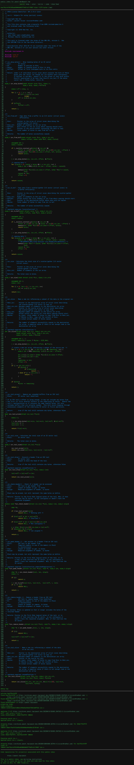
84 (2, 161)
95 (2, 180)
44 (2, 89)
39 (2, 80)
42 (2, 85)
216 (2, 398)
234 (2, 430)
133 (2, 249)
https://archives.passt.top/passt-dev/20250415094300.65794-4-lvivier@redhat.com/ (39, 697)
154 (2, 286)
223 (2, 410)
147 (2, 274)
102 (2, 193)
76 (2, 146)
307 (2, 561)
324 (2, 592)
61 (2, 119)
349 (2, 637)
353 (2, 644)
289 (2, 529)
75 (2, 144)
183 (2, 338)
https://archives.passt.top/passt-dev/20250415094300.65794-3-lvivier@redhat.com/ (39, 700)
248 (2, 455)
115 (2, 216)
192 (2, 355)
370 (2, 674)
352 (2, 642)
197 (2, 364)
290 (2, 531)
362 (2, 660)
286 (2, 523)
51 (2, 101)
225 (2, 414)
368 (2, 671)
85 (2, 162)
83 (2, 159)
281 (2, 515)
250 (2, 459)
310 (2, 567)
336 (2, 613)
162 (2, 301)
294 (2, 538)
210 (2, 387)
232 (2, 426)
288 (2, 527)
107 (2, 202)
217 (2, 400)
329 (2, 601)
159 (2, 295)
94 (2, 179)
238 (2, 437)
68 (2, 132)
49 (2, 98)
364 (2, 664)
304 (2, 556)
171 (2, 317)
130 (2, 243)
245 (2, 450)
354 (2, 646)
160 (2, 297)
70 (2, 136)
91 (2, 173)
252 (2, 462)
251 (2, 461)
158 (2, 294)
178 (2, 329)
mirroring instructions (33, 759)
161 (2, 299)
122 (2, 229)
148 (2, 276)
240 (2, 441)
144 (2, 268)
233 (2, 428)
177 (2, 328)
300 (2, 549)
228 (2, 419)
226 (2, 416)
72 (2, 139)
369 (2, 673)
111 (2, 209)
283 (2, 518)
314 (2, 574)
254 (2, 466)
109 (2, 206)
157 (2, 292)
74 (2, 143)
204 (2, 376)
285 (2, 522)
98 (2, 186)
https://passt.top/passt (28, 702)
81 (2, 155)
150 (2, 279)
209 (2, 385)
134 (2, 250)
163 (2, 303)
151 (2, 281)
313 (2, 572)
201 (2, 371)
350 (2, 638)
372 (2, 678)
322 (2, 588)
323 (2, 590)
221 (2, 407)
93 (2, 177)
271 (2, 497)
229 (2, 421)
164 (2, 304)
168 (2, 312)
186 (2, 344)
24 (2, 53)
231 (2, 425)
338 (2, 617)
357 (2, 651)
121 (2, 227)
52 (2, 103)
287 (2, 525)
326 (2, 595)
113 (2, 213)
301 (2, 550)
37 (2, 76)
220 (2, 405)
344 (2, 628)
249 (2, 457)
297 (2, 543)
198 (2, 365)
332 (2, 606)
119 (2, 224)
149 (2, 277)
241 (2, 443)
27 (2, 58)
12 (2, 31)
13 (2, 33)
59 (2, 116)
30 (2, 64)
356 (2, 649)
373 (2, 680)
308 (2, 563)
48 (2, 96)
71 (2, 137)
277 (2, 507)
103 (2, 195)
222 (2, 409)
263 (2, 482)
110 (2, 207)
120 (2, 225)
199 (2, 367)
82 (2, 157)
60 (2, 118)
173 (2, 321)
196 (2, 362)
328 (2, 599)
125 (2, 234)
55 (2, 109)
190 (2, 351)
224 (2, 412)
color (34, 4)
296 (2, 541)
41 (2, 83)
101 (2, 191)
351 (2, 640)
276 (2, 506)
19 (2, 44)
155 (2, 288)
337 (2, 615)
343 (2, 626)
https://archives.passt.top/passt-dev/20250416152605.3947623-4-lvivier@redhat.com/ (52, 695)
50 (2, 100)
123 (2, 231)
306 (2, 559)
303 (2, 554)
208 (2, 383)
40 (2, 82)
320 (2, 585)
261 (2, 479)
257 (2, 471)
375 (2, 683)
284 (2, 520)
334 (2, 610)
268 (2, 491)
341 (2, 622)
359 (2, 655)
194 (2, 358)
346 (2, 631)
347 (2, 633)
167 (2, 310)
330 (2, 603)
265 (2, 486)
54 (2, 107)
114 (2, 215)
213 (2, 392)
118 (2, 222)
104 (2, 197)
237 (2, 435)
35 (2, 73)
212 (2, 391)
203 (2, 374)
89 (2, 170)
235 (2, 432)
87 (2, 166)
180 (2, 333)
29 (2, 62)
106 (2, 200)
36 (2, 74)
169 (2, 313)
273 (2, 500)
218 (2, 401)
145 (2, 270)
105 (2, 198)
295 (2, 540)
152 (2, 283)
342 (2, 624)
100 (2, 189)
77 (2, 148)
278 (2, 509)
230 (2, 423)
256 (2, 470)
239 (2, 439)
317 (2, 579)
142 (2, 265)
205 (2, 378)
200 (2, 369)
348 (2, 635)
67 (2, 130)
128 (2, 240)
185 (2, 342)
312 (2, 570)
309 (2, 565)
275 (2, 504)
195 (2, 360)
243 (2, 446)
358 (2, 653)
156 (2, 290)
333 (2, 608)
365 (2, 665)
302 (2, 552)
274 (2, 502)
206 (2, 380)
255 (2, 468)
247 (2, 453)
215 (2, 396)
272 (2, 498)
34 (2, 71)
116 (2, 218)
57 (2, 112)
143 (2, 267)
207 (2, 382)
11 (2, 30)
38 (2, 78)
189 (2, 349)
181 (2, 335)
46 (2, 92)
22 (2, 49)
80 (2, 153)
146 (2, 272)
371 (2, 676)
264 (2, 484)
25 (2, 55)
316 (2, 577)
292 (2, 534)
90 (2, 171)
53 (2, 105)
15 (2, 37)
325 (2, 594)
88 (2, 168)
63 (2, 123)
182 (2, 337)
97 (2, 184)
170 (2, 315)
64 (2, 125)
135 (2, 252)
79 (2, 152)
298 (2, 545)
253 (2, 464)
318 (2, 581)
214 (2, 394)
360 (2, 656)
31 (2, 65)
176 (2, 326)
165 (2, 306)
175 (2, 324)
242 (2, 444)
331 (2, 604)
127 (2, 238)
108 (2, 204)
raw (50, 7)
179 (2, 331)
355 (2, 647)
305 (2, 558)
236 (2, 434)
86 (2, 164)
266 (2, 488)
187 (2, 346)
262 (2, 480)
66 (2, 128)
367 (2, 669)
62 (2, 121)
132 (2, 247)
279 (2, 511)
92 (2, 175)
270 (2, 495)
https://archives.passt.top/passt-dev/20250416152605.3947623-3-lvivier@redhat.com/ (52, 699)
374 (2, 682)
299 (2, 547)
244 (2, 448)
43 (2, 87)
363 (2, 662)
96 (2, 182)
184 (2, 340)
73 (2, 141)
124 (2, 233)
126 (2, 236)
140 (2, 261)
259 (2, 475)
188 (2, 347)
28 (2, 60)
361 (2, 658)
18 (2, 42)
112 (2, 211)
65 (2, 127)
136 (2, 254)
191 (2, 353)
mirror (40, 4)
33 (2, 69)
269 (2, 493)
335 (2, 611)
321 (2, 586)
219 (2, 403)
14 (2, 35)
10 (2, 28)
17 (2, 40)
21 (2, 47)
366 (2, 667)
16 (2, 39)
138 (2, 258)
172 (2, 319)
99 (2, 188)
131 (2, 245)
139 (2, 259)
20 (2, 46)
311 (2, 568)
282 (2, 516)
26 (2, 56)
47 (2, 94)
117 (2, 220)
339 (2, 619)
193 (2, 356)
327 (2, 597)
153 (2, 285)
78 (2, 150)
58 (2, 114)
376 (2, 685)
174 (2, 322)
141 (2, 263)
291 (2, 532)
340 (2, 620)
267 (2, 489)
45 (2, 91)
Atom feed (55, 4)
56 (2, 110)
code (47, 4)
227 (2, 418)
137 (2, 256)
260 (2, 477)
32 (2, 67)
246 (2, 452)
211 (2, 389)
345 (2, 629)
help (27, 4)
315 (2, 576)
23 (2, 51)
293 (2, 536)
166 (2, 308)
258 (2, 473)
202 (2, 373)
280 (2, 513)
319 (2, 583)
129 (2, 241)
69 (2, 134)
